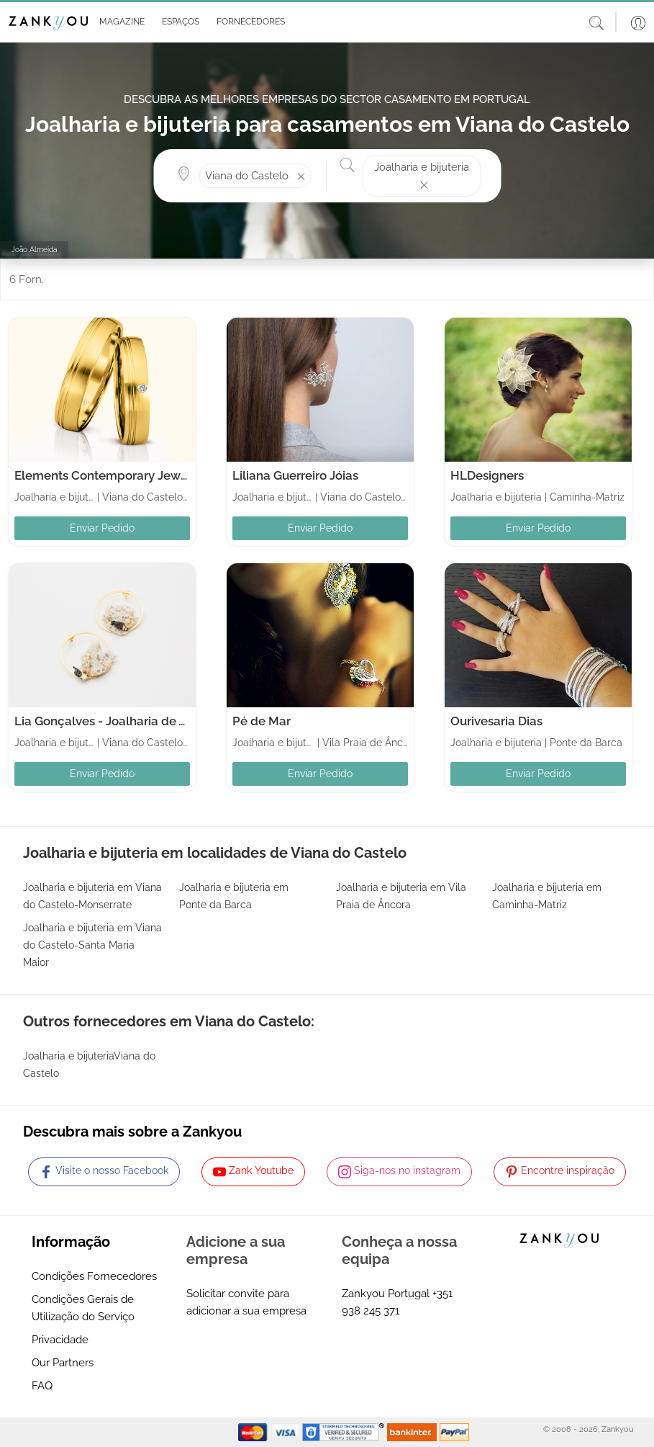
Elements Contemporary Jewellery (113, 475)
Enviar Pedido (102, 528)
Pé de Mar (261, 721)
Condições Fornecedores (94, 1276)
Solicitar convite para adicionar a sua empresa (246, 1302)
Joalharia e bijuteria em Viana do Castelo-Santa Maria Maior (92, 945)
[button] (119, 22)
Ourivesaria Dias (496, 721)
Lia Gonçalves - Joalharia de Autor (111, 721)
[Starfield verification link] (344, 1431)
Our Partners (63, 1362)
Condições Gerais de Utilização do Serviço (83, 1308)
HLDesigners (487, 475)
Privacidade (60, 1339)
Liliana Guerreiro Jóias (295, 475)
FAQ (42, 1385)
